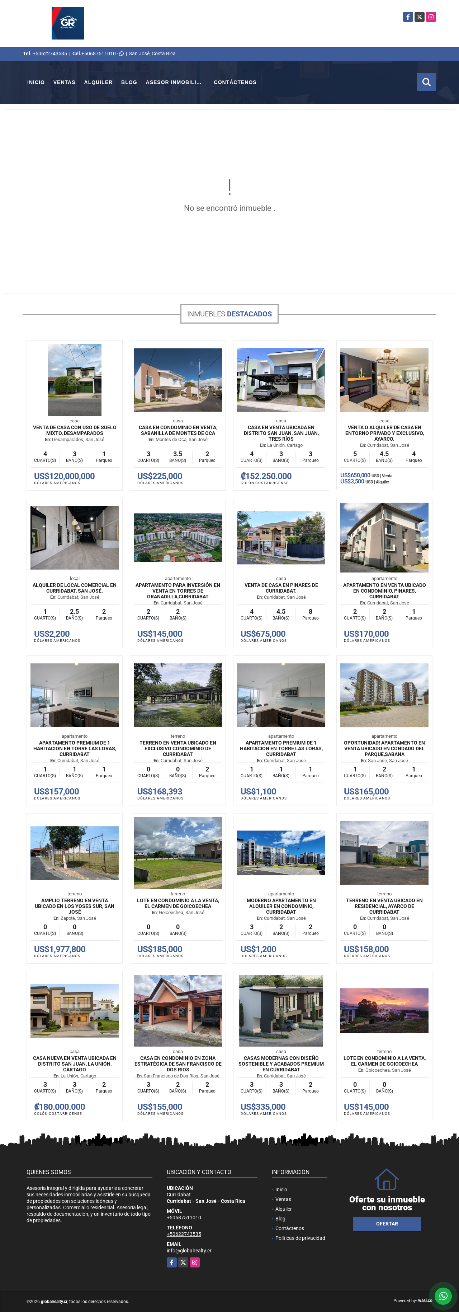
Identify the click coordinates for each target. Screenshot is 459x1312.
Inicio (36, 82)
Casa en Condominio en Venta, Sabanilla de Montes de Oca (178, 430)
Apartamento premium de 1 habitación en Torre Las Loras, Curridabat (74, 748)
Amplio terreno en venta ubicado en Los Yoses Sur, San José (74, 906)
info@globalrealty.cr (189, 1250)
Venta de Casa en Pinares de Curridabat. (281, 588)
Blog (129, 82)
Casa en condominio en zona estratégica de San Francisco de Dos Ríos (178, 1063)
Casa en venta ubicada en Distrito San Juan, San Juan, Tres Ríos (281, 433)
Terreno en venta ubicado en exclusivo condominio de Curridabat (177, 748)
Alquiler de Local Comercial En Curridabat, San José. (75, 588)
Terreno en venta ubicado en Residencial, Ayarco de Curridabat (384, 906)
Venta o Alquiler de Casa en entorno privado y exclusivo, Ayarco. (384, 433)
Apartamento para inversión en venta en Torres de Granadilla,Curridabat (178, 590)
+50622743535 (50, 53)
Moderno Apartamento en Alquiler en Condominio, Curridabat (281, 906)
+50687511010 (98, 53)
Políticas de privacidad (300, 1238)
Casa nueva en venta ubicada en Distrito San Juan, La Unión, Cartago (75, 1063)
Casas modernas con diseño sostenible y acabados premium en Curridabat (281, 1063)
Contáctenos (235, 82)
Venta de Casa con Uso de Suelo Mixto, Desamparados (75, 430)
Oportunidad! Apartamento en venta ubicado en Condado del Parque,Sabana (384, 748)
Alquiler (98, 82)
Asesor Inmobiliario (178, 82)
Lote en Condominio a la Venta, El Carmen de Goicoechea (178, 903)
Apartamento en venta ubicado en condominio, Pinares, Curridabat (384, 590)
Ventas (64, 82)
